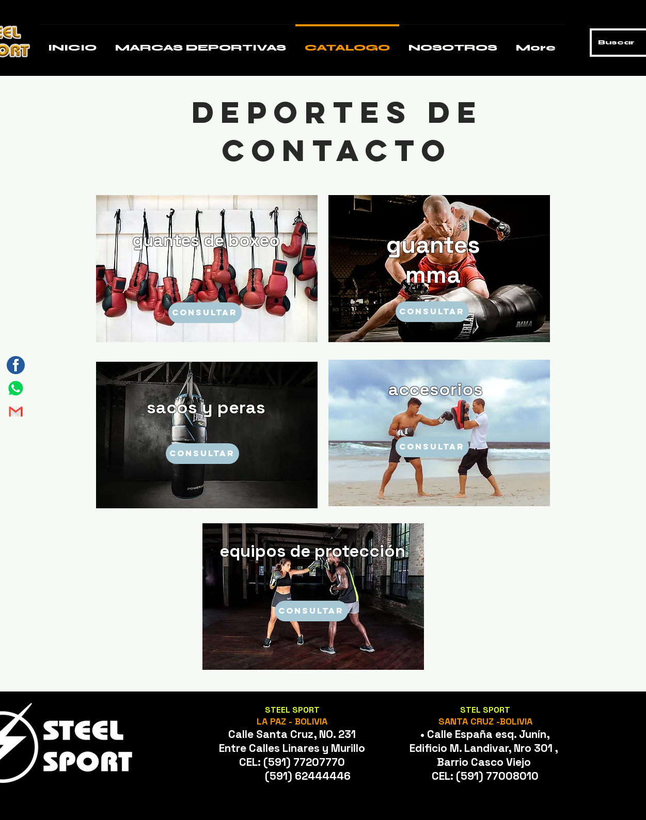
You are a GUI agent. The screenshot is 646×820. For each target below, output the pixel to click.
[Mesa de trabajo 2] (16, 412)
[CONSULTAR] (205, 312)
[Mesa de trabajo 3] (16, 365)
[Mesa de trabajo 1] (16, 388)
